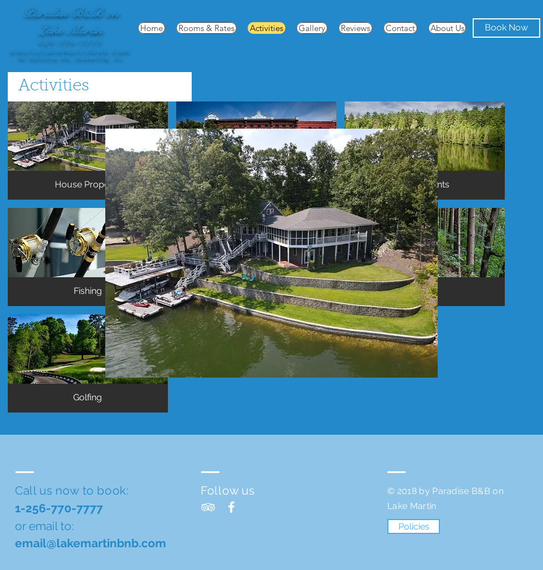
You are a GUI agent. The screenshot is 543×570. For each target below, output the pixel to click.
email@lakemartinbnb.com (71, 51)
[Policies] (413, 526)
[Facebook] (231, 507)
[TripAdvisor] (208, 507)
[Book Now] (506, 28)
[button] (88, 150)
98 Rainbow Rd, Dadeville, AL (70, 58)
